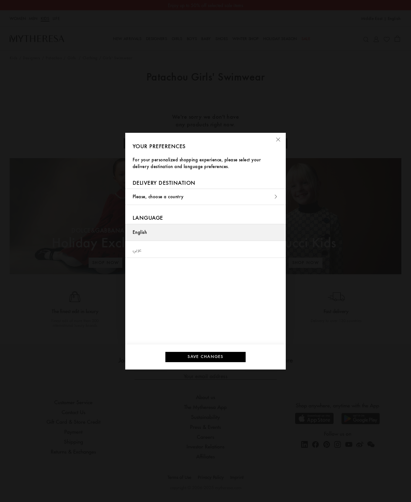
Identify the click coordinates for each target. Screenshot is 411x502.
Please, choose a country (205, 196)
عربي (137, 249)
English (140, 232)
